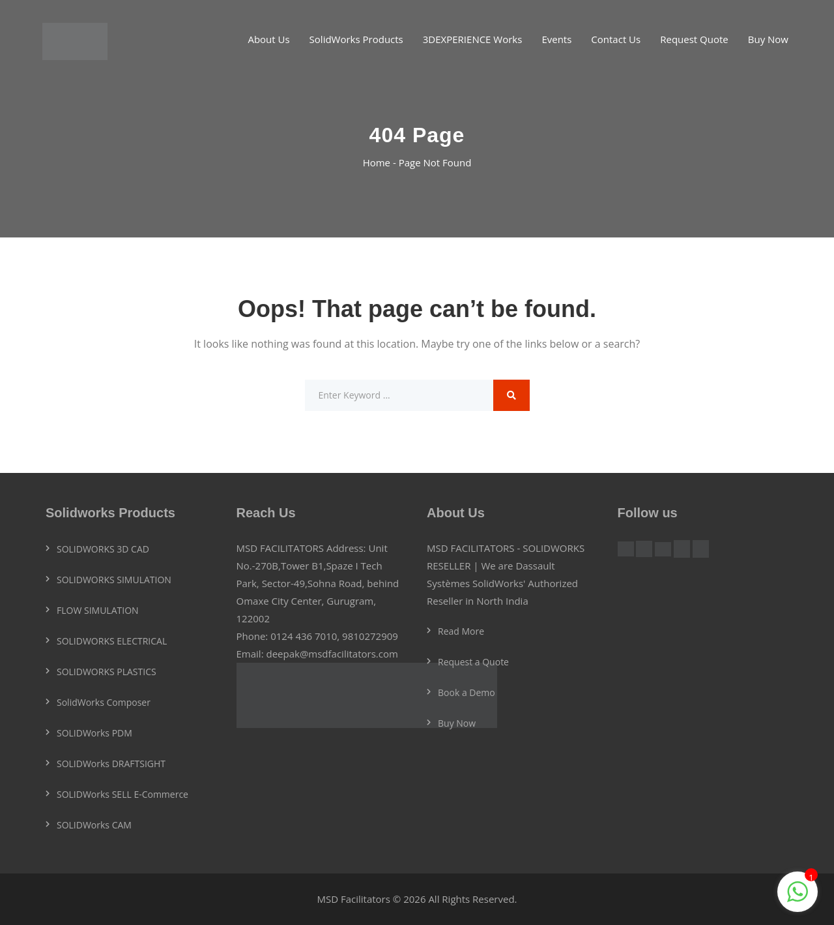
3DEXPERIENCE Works (473, 39)
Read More (461, 631)
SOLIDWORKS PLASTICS (106, 671)
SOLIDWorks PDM (94, 733)
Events (556, 39)
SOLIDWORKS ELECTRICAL (112, 641)
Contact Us (615, 39)
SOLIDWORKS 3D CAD (103, 549)
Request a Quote (473, 662)
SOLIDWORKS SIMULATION (114, 579)
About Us (268, 39)
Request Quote (694, 39)
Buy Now (768, 39)
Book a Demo (466, 692)
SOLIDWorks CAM (94, 825)
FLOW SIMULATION (98, 610)
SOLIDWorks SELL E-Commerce (122, 794)
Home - (381, 162)
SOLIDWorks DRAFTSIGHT (111, 763)
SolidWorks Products (356, 39)
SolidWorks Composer (104, 702)
